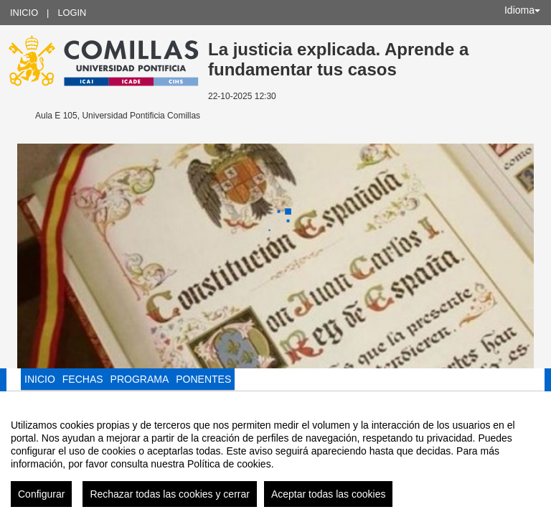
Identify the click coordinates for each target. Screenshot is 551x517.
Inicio (24, 12)
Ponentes (203, 379)
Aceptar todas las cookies (328, 502)
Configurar (41, 502)
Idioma (522, 10)
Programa (139, 379)
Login (71, 12)
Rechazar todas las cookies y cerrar (170, 502)
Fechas (82, 379)
